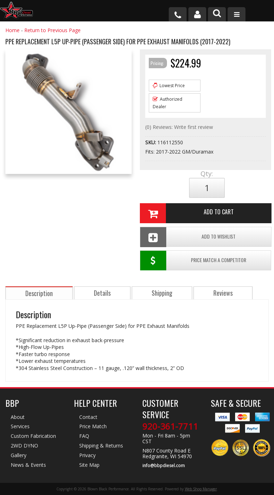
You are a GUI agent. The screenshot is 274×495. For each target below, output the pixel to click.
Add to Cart (187, 213)
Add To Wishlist (188, 237)
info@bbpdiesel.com (163, 466)
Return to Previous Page (52, 30)
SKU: (151, 142)
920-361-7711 (170, 426)
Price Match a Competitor (193, 260)
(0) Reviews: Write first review (179, 127)
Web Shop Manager (201, 488)
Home (12, 30)
